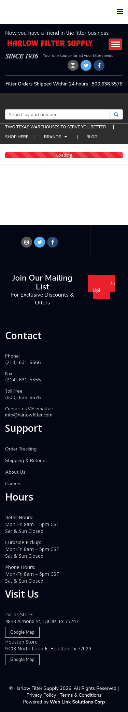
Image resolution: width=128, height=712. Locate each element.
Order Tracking (21, 449)
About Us (15, 472)
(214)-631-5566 (23, 362)
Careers (13, 483)
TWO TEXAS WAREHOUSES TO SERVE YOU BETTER (56, 127)
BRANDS (52, 137)
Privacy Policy (41, 695)
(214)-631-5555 (23, 380)
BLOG (91, 137)
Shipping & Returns (26, 460)
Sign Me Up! (104, 287)
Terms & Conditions (80, 695)
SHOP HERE (16, 137)
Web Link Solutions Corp (77, 702)
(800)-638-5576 (23, 397)
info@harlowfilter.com (29, 415)
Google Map (22, 632)
